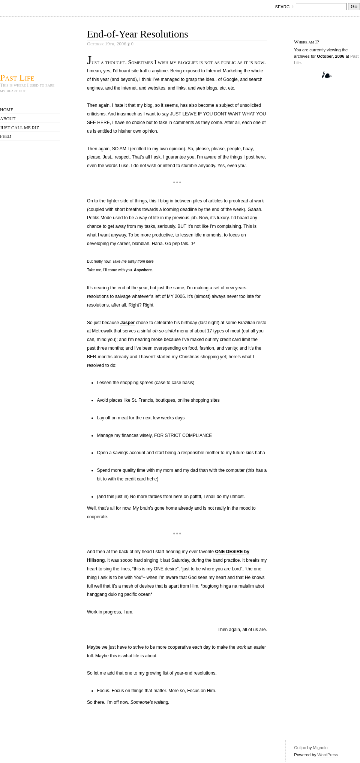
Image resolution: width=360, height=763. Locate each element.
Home (6, 109)
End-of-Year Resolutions (137, 34)
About (7, 118)
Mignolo (320, 747)
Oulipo (300, 747)
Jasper (127, 322)
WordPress (327, 755)
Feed (5, 136)
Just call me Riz (19, 127)
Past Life (17, 77)
